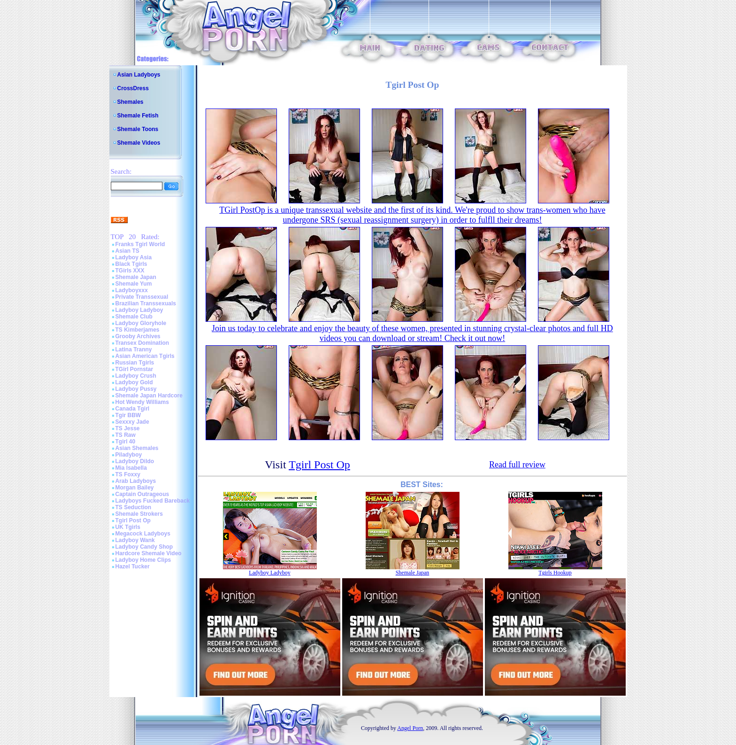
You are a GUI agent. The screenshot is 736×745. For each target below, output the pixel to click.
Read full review (517, 464)
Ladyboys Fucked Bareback (152, 500)
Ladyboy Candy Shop (144, 546)
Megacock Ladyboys (142, 533)
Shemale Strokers (139, 514)
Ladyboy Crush (135, 375)
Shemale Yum (133, 283)
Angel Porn (410, 728)
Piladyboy (128, 454)
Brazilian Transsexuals (145, 303)
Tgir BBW (128, 415)
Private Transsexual (142, 297)
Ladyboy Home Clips (143, 560)
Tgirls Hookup (554, 572)
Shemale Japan (135, 277)
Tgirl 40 (125, 441)
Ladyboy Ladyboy (139, 310)
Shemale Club (134, 316)
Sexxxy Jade (132, 422)
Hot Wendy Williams (142, 402)
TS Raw (125, 435)
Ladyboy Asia (133, 257)
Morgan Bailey (134, 487)
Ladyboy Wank (135, 540)
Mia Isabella (131, 468)
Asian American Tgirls (145, 356)
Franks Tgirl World (140, 244)
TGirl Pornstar (134, 369)
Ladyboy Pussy (136, 389)
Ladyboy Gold (134, 382)
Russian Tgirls (134, 362)
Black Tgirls (131, 264)
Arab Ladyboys (135, 481)
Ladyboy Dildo (134, 461)
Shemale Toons (138, 129)
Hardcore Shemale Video (148, 553)
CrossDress (133, 88)
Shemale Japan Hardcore (149, 395)
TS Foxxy (127, 474)
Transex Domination (142, 343)
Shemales (130, 102)
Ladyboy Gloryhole (141, 323)
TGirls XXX (130, 270)
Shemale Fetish (138, 115)
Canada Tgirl (132, 408)
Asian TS (127, 251)
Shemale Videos (139, 143)
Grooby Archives (138, 336)
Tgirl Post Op (133, 520)
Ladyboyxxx (131, 290)
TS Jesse (127, 428)
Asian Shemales (137, 448)
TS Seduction (133, 507)
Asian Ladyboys (139, 74)
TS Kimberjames (137, 329)
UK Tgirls (127, 527)
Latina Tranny (133, 349)
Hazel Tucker (132, 566)
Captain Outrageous (142, 494)
